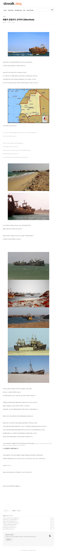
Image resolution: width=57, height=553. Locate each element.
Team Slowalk (30, 10)
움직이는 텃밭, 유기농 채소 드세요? (9, 527)
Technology (10, 10)
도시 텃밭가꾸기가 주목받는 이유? (9, 525)
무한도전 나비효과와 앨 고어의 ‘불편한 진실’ (10, 518)
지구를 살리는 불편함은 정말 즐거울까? (10, 524)
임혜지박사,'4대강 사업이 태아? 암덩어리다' (10, 522)
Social (5, 10)
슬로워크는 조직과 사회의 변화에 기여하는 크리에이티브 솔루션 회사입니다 (20, 536)
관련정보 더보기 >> (7, 465)
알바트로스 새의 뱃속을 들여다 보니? (9, 521)
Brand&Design (18, 10)
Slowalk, (25, 550)
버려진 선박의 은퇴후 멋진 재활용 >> (12, 486)
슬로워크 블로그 (9, 534)
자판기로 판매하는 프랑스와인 (8, 529)
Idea (24, 10)
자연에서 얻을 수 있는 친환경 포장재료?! (10, 519)
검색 (52, 9)
